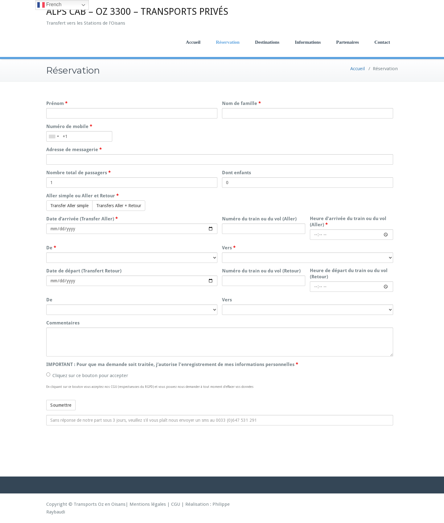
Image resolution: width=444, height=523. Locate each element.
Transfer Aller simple (69, 205)
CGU (175, 504)
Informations (308, 42)
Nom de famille (241, 103)
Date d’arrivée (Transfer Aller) (82, 219)
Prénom (57, 103)
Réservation (228, 42)
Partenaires (347, 42)
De (51, 248)
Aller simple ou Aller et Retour (82, 196)
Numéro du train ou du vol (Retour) (261, 271)
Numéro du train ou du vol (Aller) (259, 219)
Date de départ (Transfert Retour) (83, 271)
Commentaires (63, 323)
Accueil (193, 42)
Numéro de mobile (69, 126)
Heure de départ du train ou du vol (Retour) (349, 274)
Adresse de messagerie (74, 149)
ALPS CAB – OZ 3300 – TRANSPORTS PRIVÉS (137, 11)
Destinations (267, 42)
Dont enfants (236, 172)
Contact (382, 42)
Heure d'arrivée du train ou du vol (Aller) (348, 221)
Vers (229, 248)
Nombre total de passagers (78, 172)
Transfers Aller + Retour (118, 205)
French (49, 5)
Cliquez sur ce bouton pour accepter (87, 375)
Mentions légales (148, 504)
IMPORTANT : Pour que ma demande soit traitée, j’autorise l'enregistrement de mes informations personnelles (172, 364)
